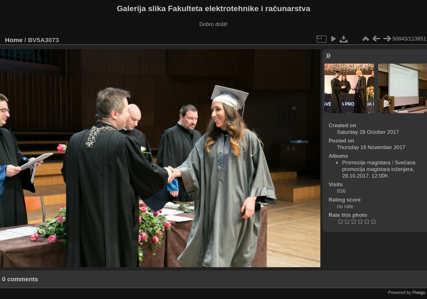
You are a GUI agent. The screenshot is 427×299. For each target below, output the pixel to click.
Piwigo (419, 292)
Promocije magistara (366, 162)
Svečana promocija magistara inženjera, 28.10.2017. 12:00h (378, 169)
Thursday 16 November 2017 (371, 147)
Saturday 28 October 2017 (368, 132)
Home (14, 39)
